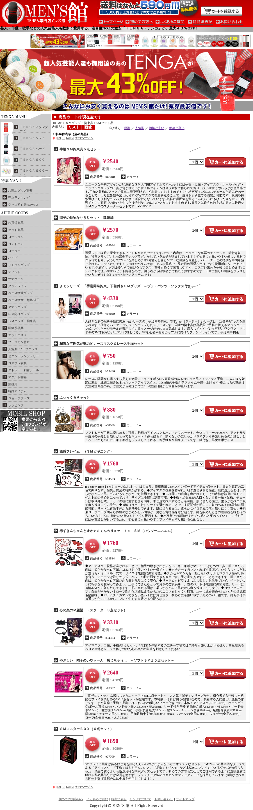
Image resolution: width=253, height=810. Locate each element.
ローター (14, 251)
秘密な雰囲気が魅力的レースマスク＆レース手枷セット (102, 344)
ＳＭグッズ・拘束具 (22, 321)
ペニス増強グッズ (20, 293)
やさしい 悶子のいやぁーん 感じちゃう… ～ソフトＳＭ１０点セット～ (117, 660)
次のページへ (84, 137)
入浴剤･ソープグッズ (23, 349)
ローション (16, 236)
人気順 (139, 128)
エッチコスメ (17, 335)
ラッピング (16, 405)
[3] (63, 137)
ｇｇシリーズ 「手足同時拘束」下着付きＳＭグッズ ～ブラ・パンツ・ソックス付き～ (127, 286)
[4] (68, 137)
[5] (72, 137)
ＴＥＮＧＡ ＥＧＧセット (34, 172)
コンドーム (16, 243)
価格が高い (176, 128)
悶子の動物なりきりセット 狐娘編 (86, 218)
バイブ (12, 258)
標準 (127, 128)
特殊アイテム (17, 391)
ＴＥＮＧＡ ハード (32, 148)
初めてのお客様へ (71, 799)
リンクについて (140, 799)
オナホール (16, 279)
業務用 (12, 384)
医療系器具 (16, 328)
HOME (57, 123)
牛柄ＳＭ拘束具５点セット (80, 149)
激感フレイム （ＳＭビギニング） (86, 451)
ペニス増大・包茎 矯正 (24, 300)
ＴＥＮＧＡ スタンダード (34, 128)
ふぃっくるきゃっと (75, 398)
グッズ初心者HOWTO (23, 204)
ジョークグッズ (19, 398)
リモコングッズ (19, 265)
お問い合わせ (163, 799)
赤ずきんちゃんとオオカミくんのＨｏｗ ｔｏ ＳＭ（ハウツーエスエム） (117, 531)
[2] (59, 137)
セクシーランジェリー (23, 356)
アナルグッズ (17, 307)
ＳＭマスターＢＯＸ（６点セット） (86, 729)
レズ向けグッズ (19, 314)
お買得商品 (16, 222)
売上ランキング (19, 197)
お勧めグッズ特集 (20, 190)
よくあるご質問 (97, 799)
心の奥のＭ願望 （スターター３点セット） (93, 610)
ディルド (14, 272)
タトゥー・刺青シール (23, 370)
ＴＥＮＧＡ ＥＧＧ (32, 159)
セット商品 (16, 229)
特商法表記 (119, 799)
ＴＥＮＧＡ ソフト (32, 137)
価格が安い (156, 128)
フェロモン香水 (19, 342)
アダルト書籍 (17, 377)
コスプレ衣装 (17, 363)
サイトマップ (185, 799)
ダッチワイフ (17, 286)
